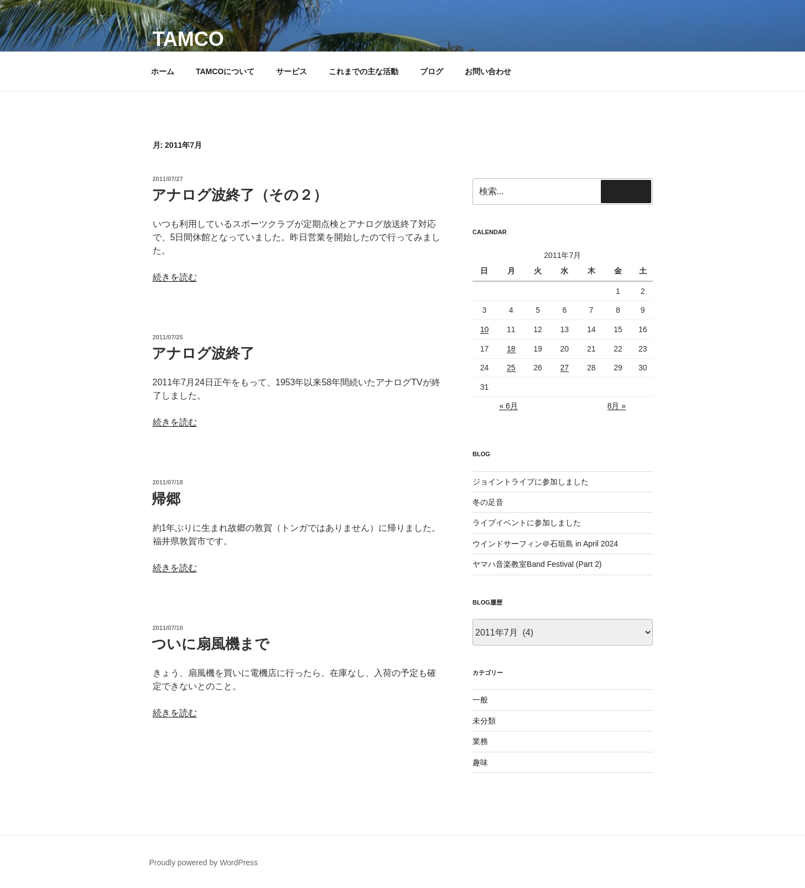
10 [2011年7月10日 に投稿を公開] (484, 329)
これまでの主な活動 (363, 71)
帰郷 (166, 499)
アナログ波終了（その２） (240, 195)
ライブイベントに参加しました (526, 522)
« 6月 (508, 405)
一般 (480, 699)
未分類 (484, 720)
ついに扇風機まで (210, 644)
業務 (480, 741)
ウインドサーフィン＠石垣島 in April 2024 (545, 543)
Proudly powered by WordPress (203, 862)
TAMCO (188, 39)
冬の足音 (487, 502)
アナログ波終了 (203, 353)
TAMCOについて (225, 71)
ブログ (431, 71)
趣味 (480, 762)
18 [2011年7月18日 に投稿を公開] (511, 348)
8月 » (616, 405)
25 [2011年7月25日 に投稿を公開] (511, 367)
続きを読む (175, 277)
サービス (291, 71)
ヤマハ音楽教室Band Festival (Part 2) (536, 564)
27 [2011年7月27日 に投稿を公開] (564, 367)
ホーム (162, 71)
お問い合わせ (488, 71)
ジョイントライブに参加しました (530, 481)
